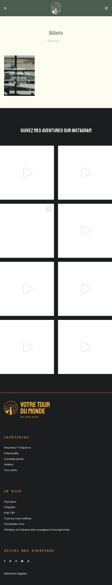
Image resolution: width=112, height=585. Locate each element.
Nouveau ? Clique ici (17, 448)
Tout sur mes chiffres (17, 518)
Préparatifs (11, 453)
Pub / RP (9, 513)
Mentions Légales (15, 573)
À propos (10, 502)
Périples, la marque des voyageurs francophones (37, 530)
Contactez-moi (14, 524)
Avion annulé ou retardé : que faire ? (19, 75)
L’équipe (9, 507)
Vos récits (10, 470)
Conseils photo (14, 459)
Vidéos (8, 464)
